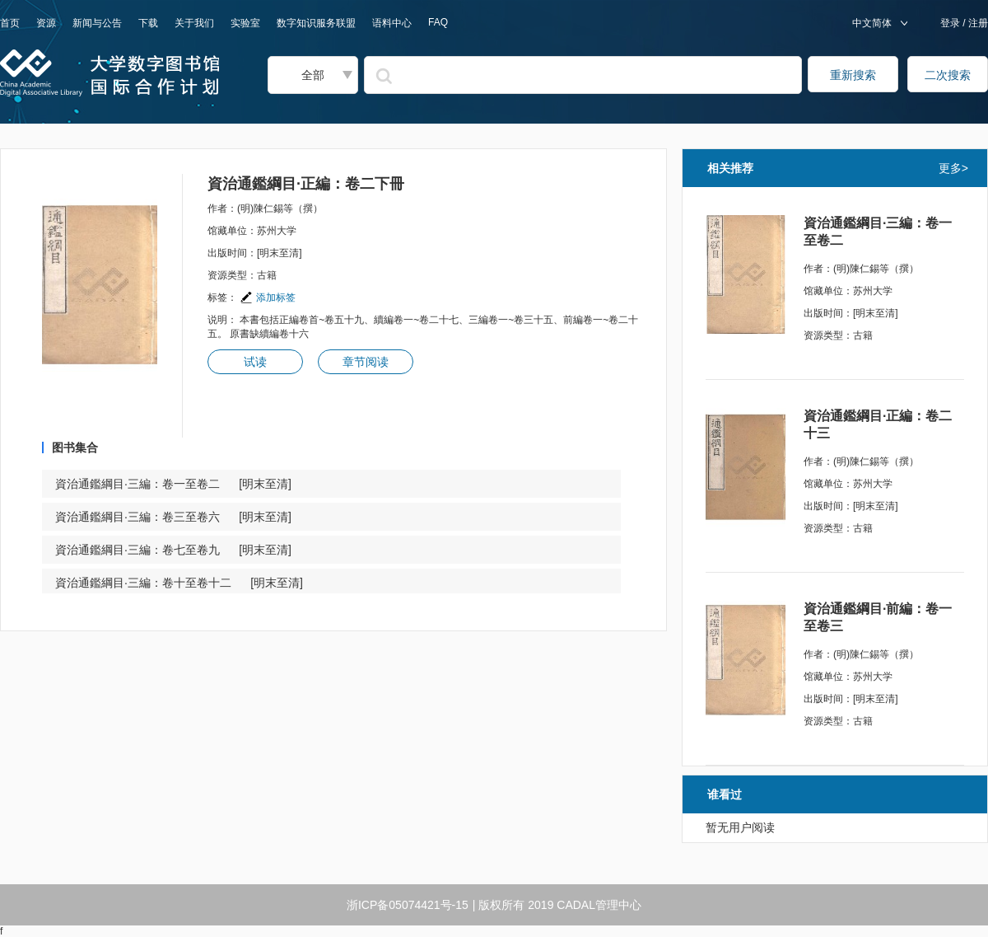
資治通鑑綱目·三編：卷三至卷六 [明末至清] (173, 516)
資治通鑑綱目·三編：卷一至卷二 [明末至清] (173, 483)
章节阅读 (366, 361)
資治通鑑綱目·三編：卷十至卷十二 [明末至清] (179, 582)
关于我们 (194, 23)
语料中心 (392, 23)
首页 (10, 23)
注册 (977, 23)
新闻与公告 (97, 23)
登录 (951, 23)
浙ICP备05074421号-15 (407, 904)
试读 (255, 361)
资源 (46, 23)
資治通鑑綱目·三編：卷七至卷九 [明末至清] (173, 549)
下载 (148, 23)
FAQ (438, 22)
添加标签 (268, 297)
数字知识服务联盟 (316, 23)
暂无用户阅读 (740, 827)
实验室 (245, 23)
